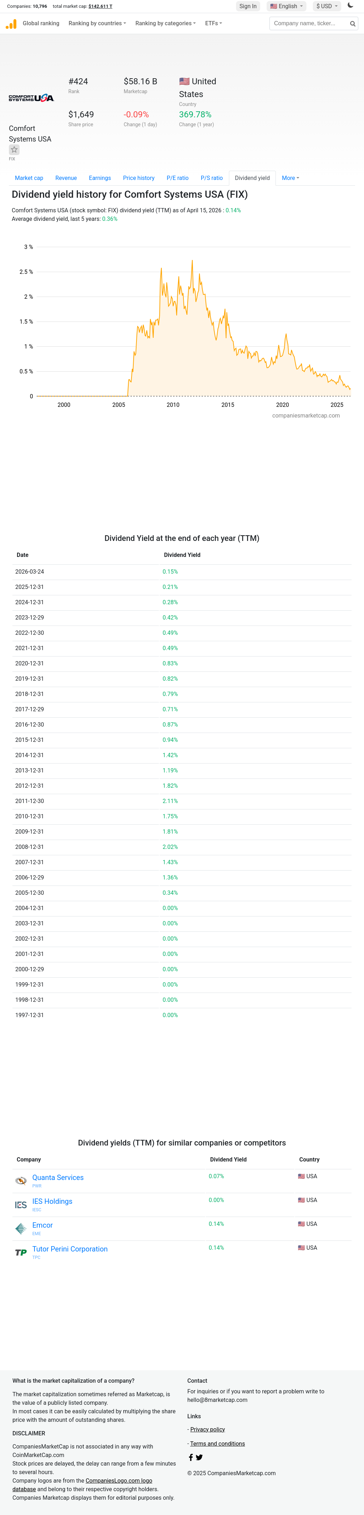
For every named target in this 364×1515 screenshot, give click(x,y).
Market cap (29, 178)
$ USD (324, 6)
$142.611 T (100, 6)
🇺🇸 (284, 6)
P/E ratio (178, 178)
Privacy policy (207, 1429)
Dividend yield (252, 178)
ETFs (211, 23)
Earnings (100, 178)
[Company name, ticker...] (313, 23)
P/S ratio (212, 178)
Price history (139, 178)
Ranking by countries (95, 23)
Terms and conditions (217, 1443)
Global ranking (41, 23)
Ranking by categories (163, 23)
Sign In (248, 6)
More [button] (288, 178)
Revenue (66, 178)
